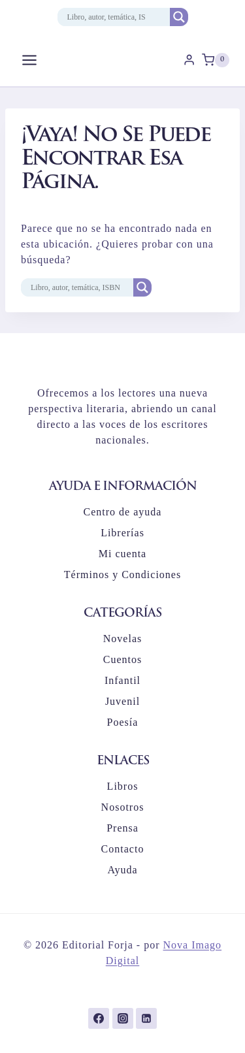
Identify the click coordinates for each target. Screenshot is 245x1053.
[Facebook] (98, 1018)
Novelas (122, 638)
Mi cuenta (122, 553)
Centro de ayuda (123, 511)
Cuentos (122, 659)
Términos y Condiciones (122, 574)
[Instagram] (122, 1018)
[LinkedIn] (146, 1018)
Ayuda (122, 869)
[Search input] (106, 17)
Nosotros (122, 807)
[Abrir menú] (30, 60)
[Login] (189, 60)
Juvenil (122, 701)
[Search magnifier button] (179, 17)
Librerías (122, 532)
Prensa (122, 828)
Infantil (122, 680)
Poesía (123, 722)
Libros (123, 786)
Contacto (122, 848)
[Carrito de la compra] (215, 60)
